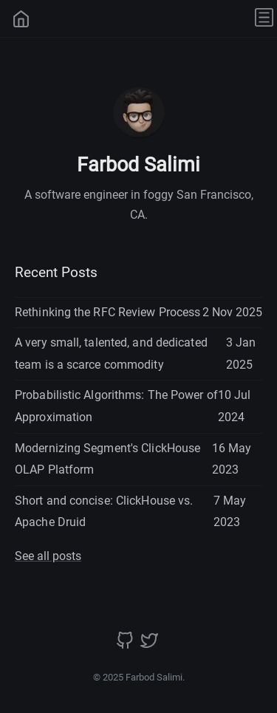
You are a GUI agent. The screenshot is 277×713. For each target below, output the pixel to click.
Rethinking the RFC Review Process (107, 312)
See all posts (48, 556)
